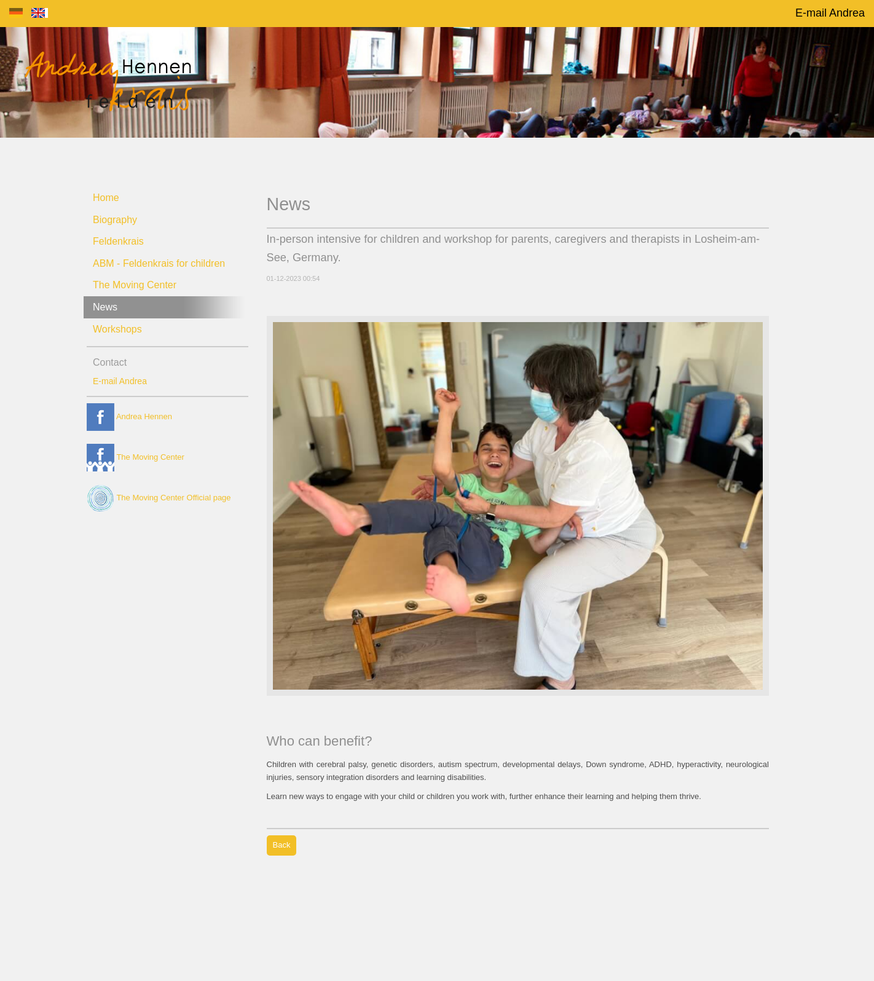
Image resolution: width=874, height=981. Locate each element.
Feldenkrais (118, 241)
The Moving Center (134, 285)
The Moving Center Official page (159, 497)
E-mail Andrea (830, 13)
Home (106, 197)
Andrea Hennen (129, 416)
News (105, 307)
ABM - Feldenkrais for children (159, 263)
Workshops (117, 329)
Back (282, 844)
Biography (115, 220)
